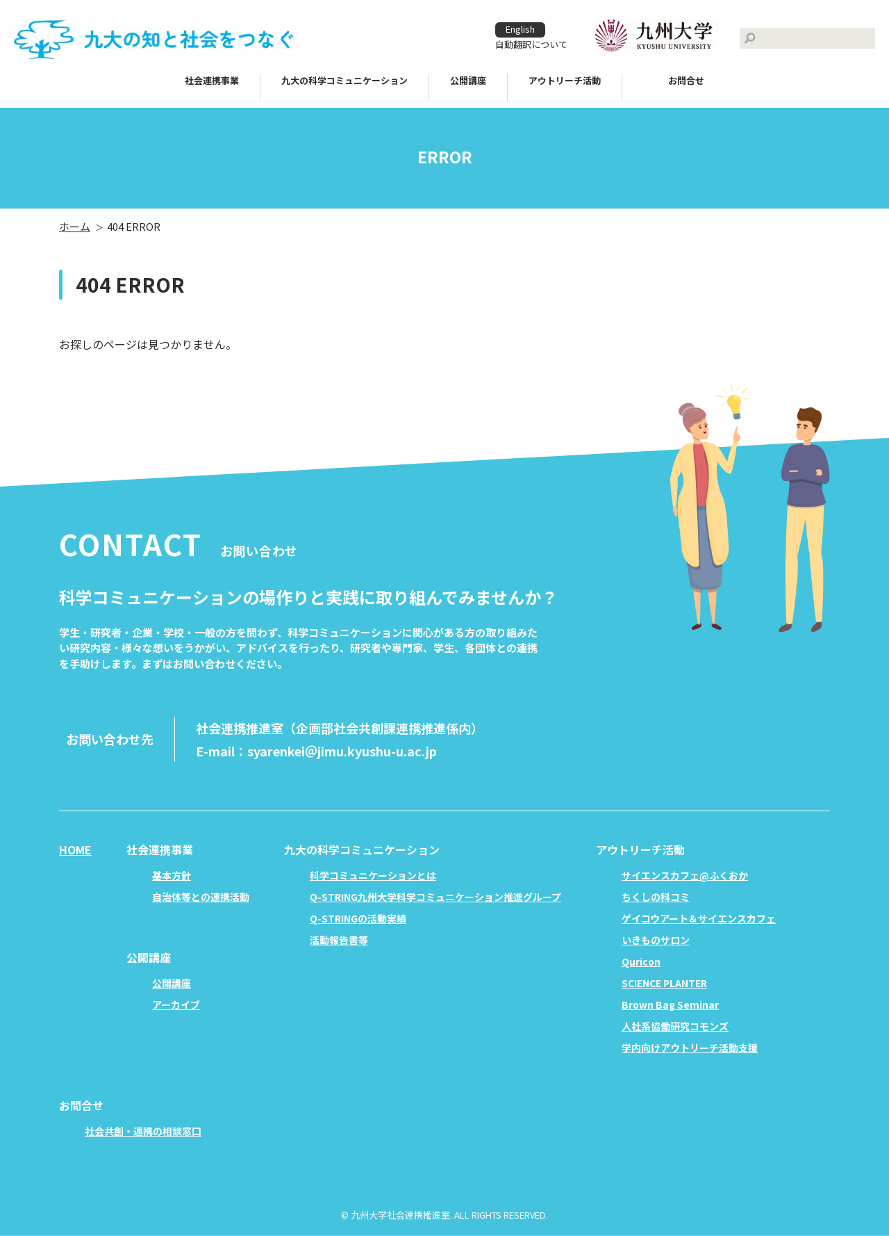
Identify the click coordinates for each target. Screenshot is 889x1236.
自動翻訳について (531, 44)
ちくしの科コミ (656, 897)
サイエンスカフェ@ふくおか (685, 875)
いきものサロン (656, 940)
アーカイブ (176, 1004)
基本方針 (171, 875)
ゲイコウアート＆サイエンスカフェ (699, 918)
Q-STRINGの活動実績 (358, 918)
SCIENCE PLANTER (664, 983)
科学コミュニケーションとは (373, 875)
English (520, 28)
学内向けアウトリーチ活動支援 (690, 1048)
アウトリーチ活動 (565, 80)
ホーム (74, 226)
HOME (75, 849)
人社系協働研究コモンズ (675, 1026)
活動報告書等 (339, 940)
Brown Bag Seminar (670, 1004)
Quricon (641, 961)
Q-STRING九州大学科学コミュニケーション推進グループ (435, 897)
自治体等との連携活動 (200, 897)
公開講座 (171, 983)
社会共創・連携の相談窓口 (143, 1131)
